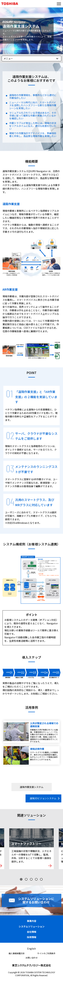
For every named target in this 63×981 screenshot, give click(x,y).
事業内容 (31, 921)
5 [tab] (41, 879)
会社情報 (31, 931)
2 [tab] (26, 879)
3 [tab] (31, 879)
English (31, 948)
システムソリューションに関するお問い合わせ (36, 900)
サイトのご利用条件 (46, 953)
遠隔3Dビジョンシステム (43, 798)
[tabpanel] (31, 848)
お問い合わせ (32, 957)
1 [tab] (21, 879)
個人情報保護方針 (17, 953)
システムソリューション (32, 926)
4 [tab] (36, 879)
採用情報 (31, 937)
